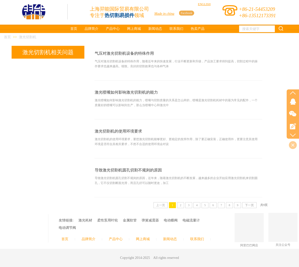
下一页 (249, 205)
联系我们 (197, 239)
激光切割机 (27, 37)
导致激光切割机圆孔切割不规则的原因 (128, 170)
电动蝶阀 (171, 220)
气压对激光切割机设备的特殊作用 (124, 53)
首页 (7, 37)
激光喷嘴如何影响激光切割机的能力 (126, 92)
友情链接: (66, 220)
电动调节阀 (67, 228)
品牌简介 (88, 239)
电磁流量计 (191, 220)
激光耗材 (85, 220)
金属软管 (130, 220)
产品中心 (116, 239)
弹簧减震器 (150, 220)
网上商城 (143, 239)
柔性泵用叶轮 (107, 220)
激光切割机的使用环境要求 (118, 131)
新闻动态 (170, 239)
